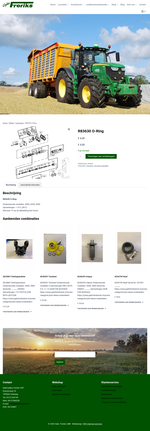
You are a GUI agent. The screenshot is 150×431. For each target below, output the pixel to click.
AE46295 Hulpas (84, 276)
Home (52, 4)
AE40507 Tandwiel (48, 276)
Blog (122, 4)
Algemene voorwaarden (111, 398)
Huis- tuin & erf (58, 386)
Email (58, 350)
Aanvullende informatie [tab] (30, 185)
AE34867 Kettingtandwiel (14, 276)
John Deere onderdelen (101, 166)
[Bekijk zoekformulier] (135, 11)
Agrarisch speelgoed (61, 394)
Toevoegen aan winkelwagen (101, 156)
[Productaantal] (81, 156)
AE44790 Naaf (121, 276)
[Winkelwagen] (143, 11)
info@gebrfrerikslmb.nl (19, 404)
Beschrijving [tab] (11, 185)
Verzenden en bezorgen (111, 386)
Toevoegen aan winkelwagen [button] (17, 312)
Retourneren (106, 394)
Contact (142, 4)
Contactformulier (108, 390)
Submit (59, 362)
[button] (69, 129)
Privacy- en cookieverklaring (113, 402)
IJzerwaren (89, 166)
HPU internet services (92, 424)
